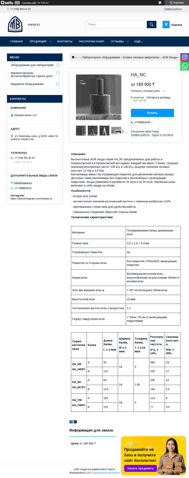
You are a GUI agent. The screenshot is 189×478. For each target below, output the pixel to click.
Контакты (64, 41)
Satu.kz (111, 469)
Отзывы (117, 41)
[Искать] (151, 24)
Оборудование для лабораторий (32, 65)
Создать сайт (29, 2)
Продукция (38, 41)
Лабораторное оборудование (101, 57)
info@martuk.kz (23, 182)
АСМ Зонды (169, 57)
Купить (152, 112)
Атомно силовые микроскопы (141, 57)
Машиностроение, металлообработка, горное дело (31, 74)
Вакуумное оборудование (27, 84)
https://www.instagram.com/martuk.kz (31, 198)
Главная (16, 41)
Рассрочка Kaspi (91, 41)
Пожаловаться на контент (106, 472)
